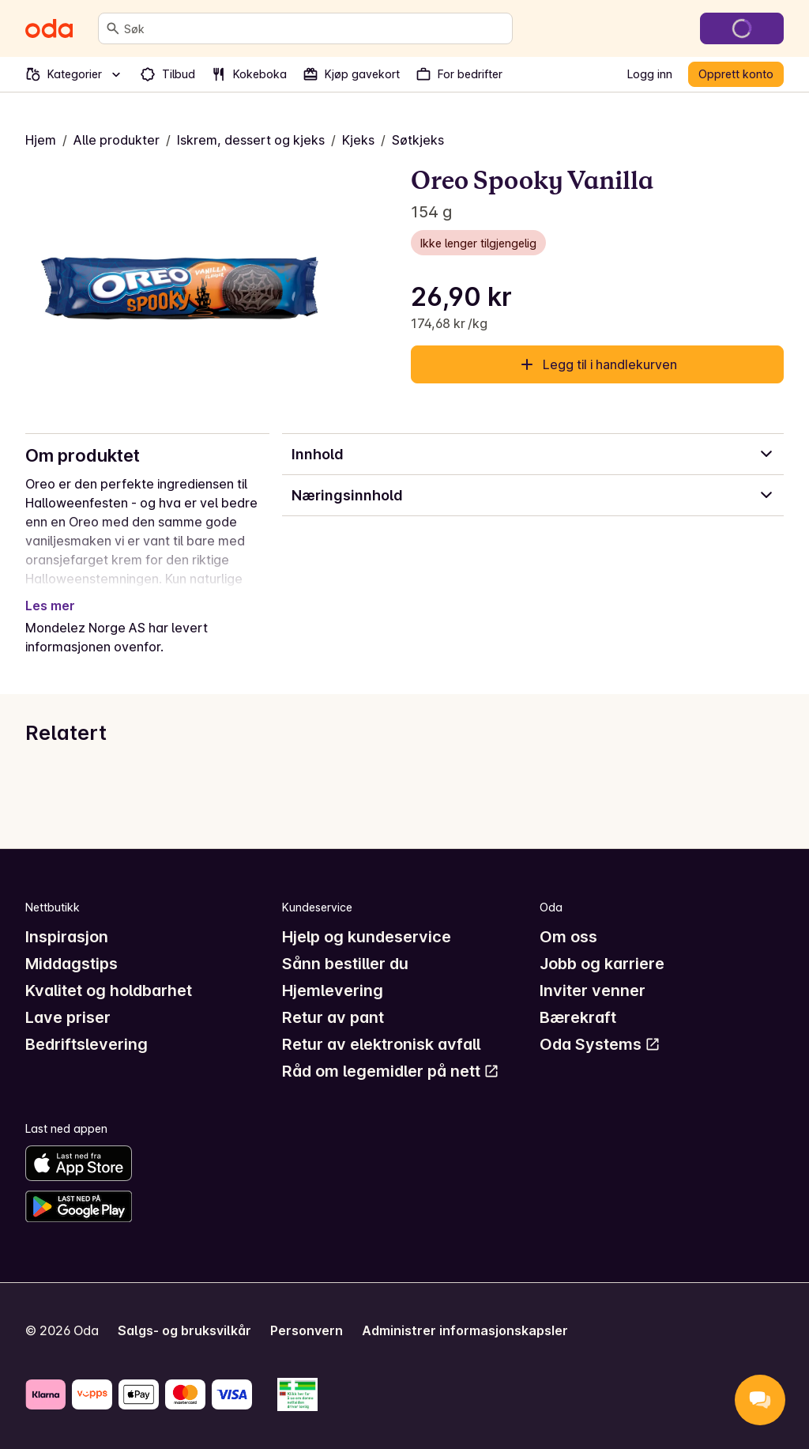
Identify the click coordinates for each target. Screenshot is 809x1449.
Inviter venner (592, 990)
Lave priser (68, 1017)
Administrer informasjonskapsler (465, 1330)
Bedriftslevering (86, 1044)
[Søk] (113, 28)
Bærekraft (578, 1017)
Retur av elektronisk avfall (381, 1044)
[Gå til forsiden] (49, 28)
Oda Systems (600, 1044)
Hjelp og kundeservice (366, 936)
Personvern (306, 1330)
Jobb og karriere (602, 963)
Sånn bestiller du (345, 963)
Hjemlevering (332, 990)
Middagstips (71, 963)
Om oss (568, 936)
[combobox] (315, 28)
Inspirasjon (66, 936)
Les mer (50, 605)
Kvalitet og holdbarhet (108, 990)
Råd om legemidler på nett (390, 1071)
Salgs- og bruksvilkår (184, 1330)
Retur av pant (333, 1017)
